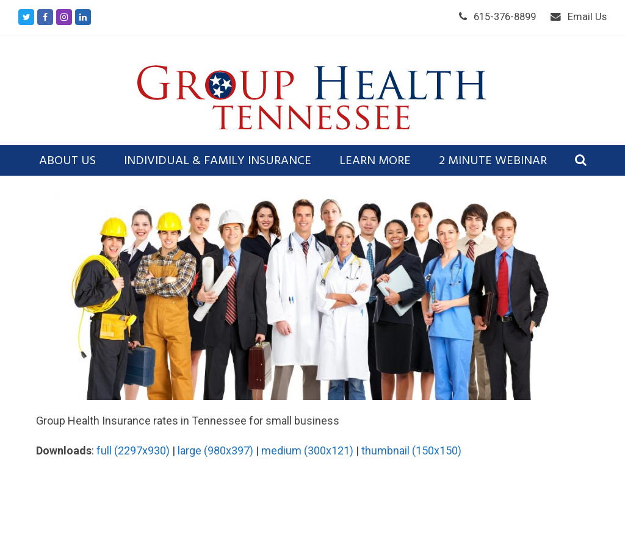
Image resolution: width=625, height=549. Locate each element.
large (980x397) (215, 450)
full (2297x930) (133, 450)
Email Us (587, 17)
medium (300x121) (307, 450)
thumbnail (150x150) (411, 450)
